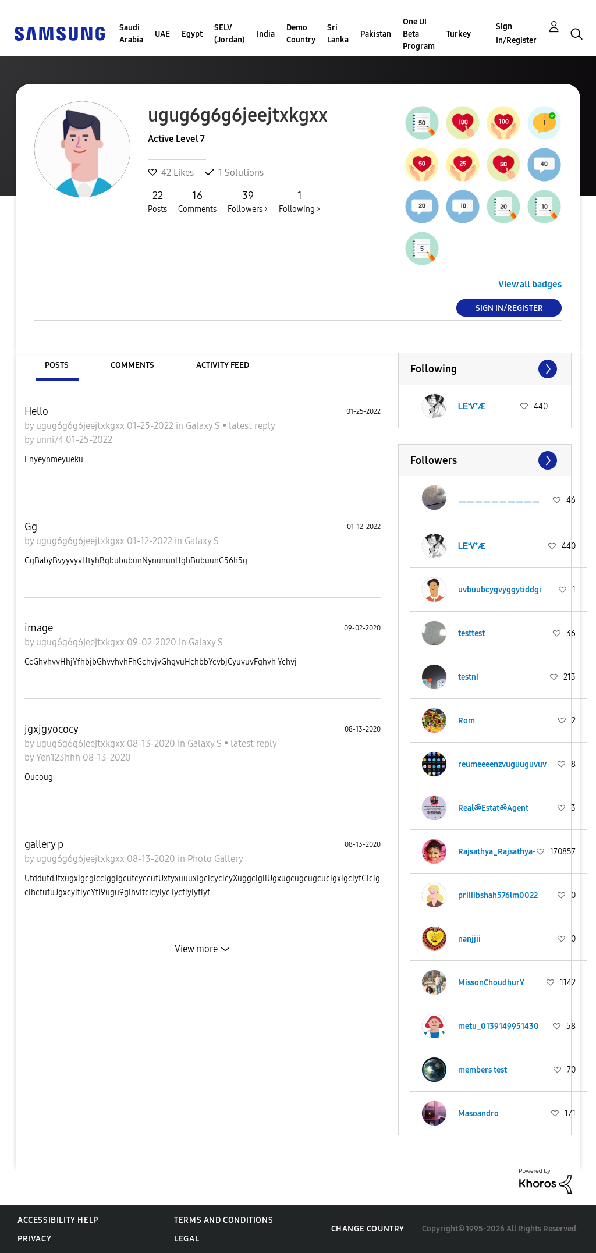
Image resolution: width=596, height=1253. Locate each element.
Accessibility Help (57, 1220)
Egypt (192, 34)
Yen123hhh (59, 757)
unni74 (51, 439)
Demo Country (300, 34)
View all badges (530, 284)
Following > (299, 201)
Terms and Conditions (223, 1220)
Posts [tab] (57, 365)
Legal (186, 1239)
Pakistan (375, 34)
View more (196, 948)
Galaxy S (204, 425)
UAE (162, 34)
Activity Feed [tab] (222, 365)
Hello (36, 411)
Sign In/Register (516, 33)
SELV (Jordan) (229, 34)
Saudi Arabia (131, 34)
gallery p (43, 844)
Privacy (34, 1239)
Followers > (248, 201)
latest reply (252, 425)
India (266, 34)
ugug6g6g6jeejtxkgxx (81, 425)
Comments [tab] (132, 365)
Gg (30, 526)
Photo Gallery (215, 858)
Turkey (458, 34)
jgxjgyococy (51, 729)
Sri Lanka (338, 34)
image (38, 628)
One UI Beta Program (419, 34)
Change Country (368, 1229)
